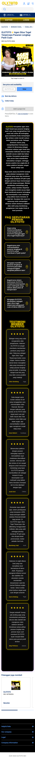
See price (6, 703)
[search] (17, 9)
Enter (24, 89)
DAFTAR (9, 20)
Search (4, 9)
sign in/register (23, 114)
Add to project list (19, 109)
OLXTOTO (9, 126)
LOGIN (26, 20)
